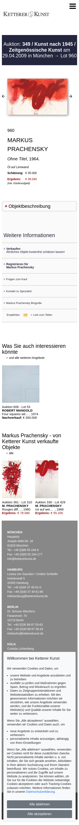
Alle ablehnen (39, 804)
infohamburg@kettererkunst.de (27, 596)
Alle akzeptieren (40, 814)
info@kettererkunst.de (21, 558)
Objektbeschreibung (29, 206)
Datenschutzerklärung (40, 791)
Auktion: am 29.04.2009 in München (39, 49)
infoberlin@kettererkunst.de (25, 633)
